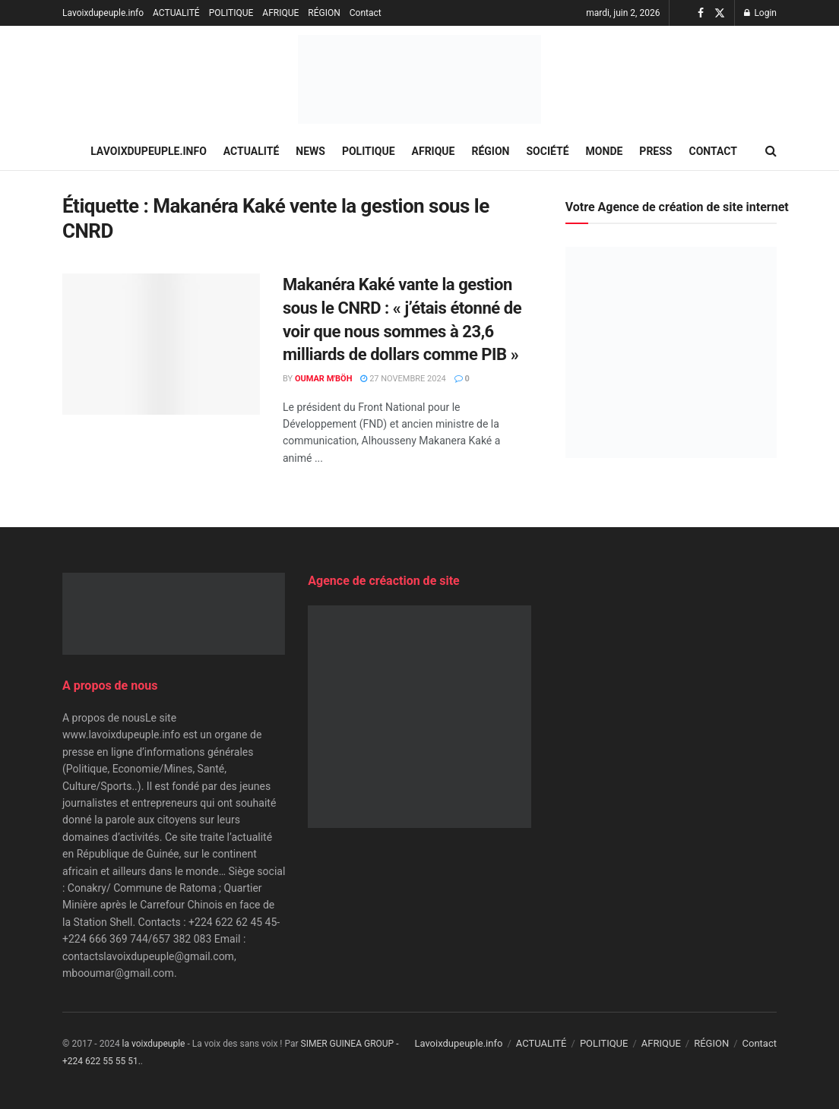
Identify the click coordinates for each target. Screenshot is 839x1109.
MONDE (604, 151)
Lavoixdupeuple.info (103, 13)
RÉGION (324, 13)
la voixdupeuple (153, 1043)
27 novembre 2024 (402, 379)
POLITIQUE (231, 13)
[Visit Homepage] (419, 79)
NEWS (310, 151)
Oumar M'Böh (324, 379)
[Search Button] (771, 151)
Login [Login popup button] (760, 13)
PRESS (655, 151)
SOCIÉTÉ (548, 151)
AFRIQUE (280, 13)
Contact (366, 13)
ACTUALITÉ (176, 13)
